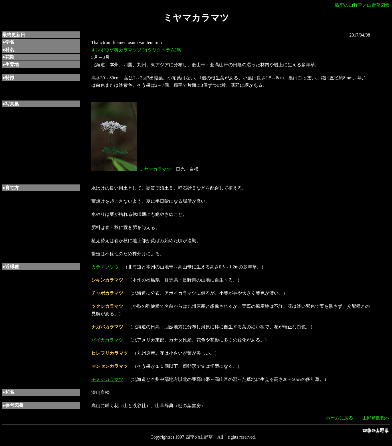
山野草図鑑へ (376, 417)
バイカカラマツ (107, 339)
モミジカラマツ (107, 379)
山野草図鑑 (378, 5)
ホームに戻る (339, 417)
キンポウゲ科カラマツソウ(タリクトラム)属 (136, 49)
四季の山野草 (348, 5)
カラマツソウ (105, 266)
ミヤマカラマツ (155, 169)
